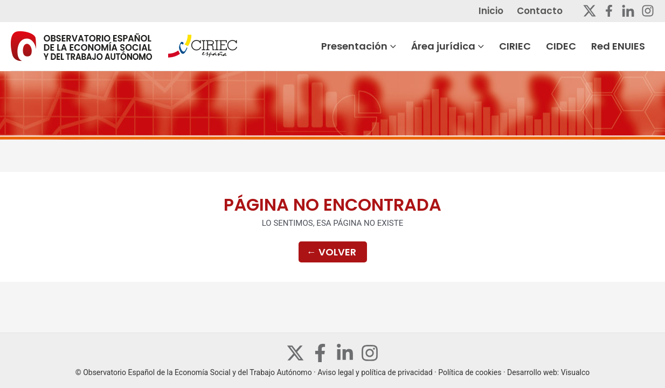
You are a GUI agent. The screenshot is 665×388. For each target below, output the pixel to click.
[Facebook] (609, 11)
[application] (420, 46)
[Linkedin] (628, 10)
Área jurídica (471, 46)
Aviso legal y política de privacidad (374, 372)
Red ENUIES (627, 46)
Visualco (575, 372)
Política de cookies (469, 372)
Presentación (387, 46)
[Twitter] (590, 11)
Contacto (549, 10)
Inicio (505, 10)
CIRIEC (534, 46)
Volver (331, 252)
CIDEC (575, 46)
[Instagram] (647, 10)
